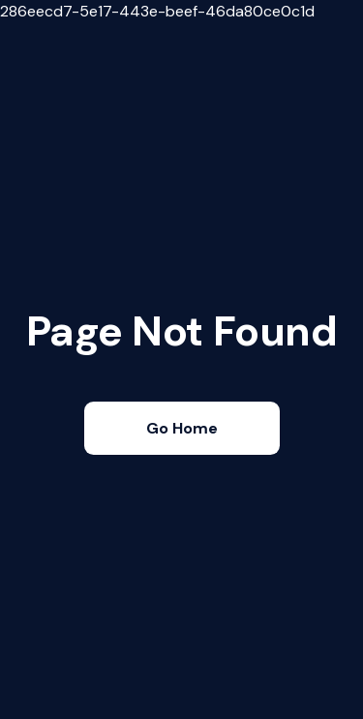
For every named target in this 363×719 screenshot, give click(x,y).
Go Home (182, 428)
